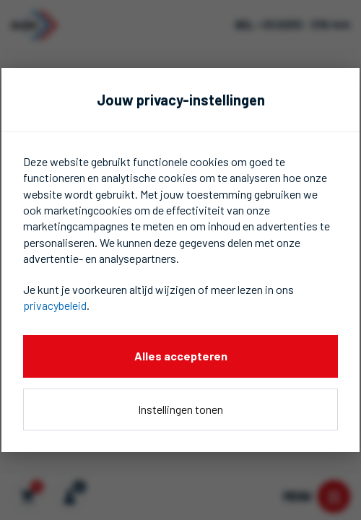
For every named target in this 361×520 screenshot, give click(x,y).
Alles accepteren (180, 356)
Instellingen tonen (180, 409)
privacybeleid (55, 305)
